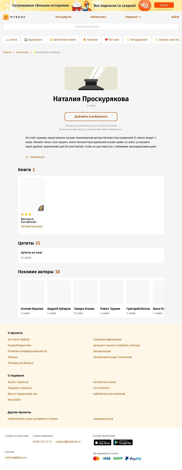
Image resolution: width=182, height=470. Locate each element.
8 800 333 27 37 (42, 441)
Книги (13, 39)
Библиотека (98, 17)
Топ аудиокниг (139, 39)
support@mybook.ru (68, 441)
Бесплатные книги (64, 39)
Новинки (92, 39)
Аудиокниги (35, 39)
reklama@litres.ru (16, 457)
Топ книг (114, 39)
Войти (175, 17)
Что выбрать (63, 17)
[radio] (22, 214)
